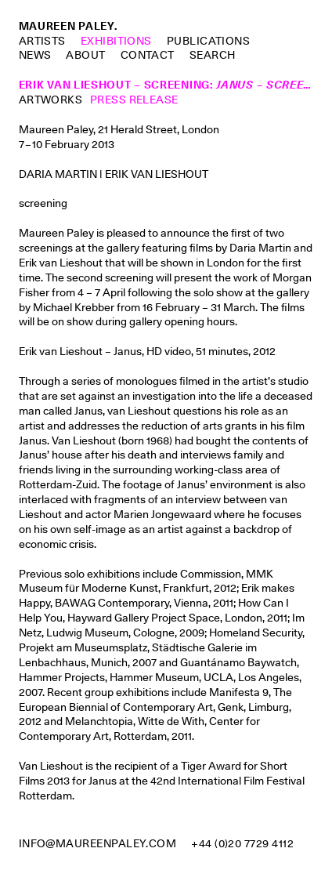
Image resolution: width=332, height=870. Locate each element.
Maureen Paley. (68, 26)
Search (212, 55)
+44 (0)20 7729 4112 (242, 843)
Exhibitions (116, 41)
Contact (148, 55)
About (85, 55)
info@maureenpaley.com (98, 843)
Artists (42, 41)
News (35, 55)
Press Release (134, 99)
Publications (209, 41)
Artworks (51, 99)
